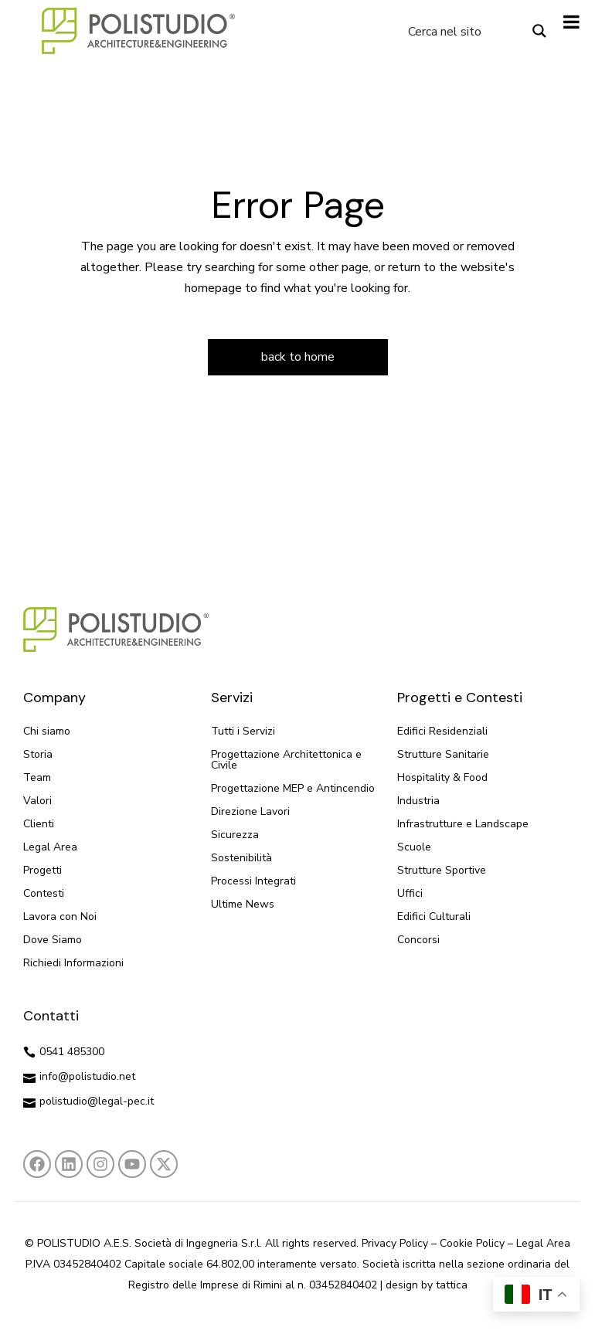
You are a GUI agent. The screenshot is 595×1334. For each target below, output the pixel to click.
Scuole (414, 847)
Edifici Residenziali (442, 731)
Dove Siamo (52, 939)
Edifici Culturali (434, 916)
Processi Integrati (253, 881)
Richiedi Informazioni (73, 963)
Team (37, 777)
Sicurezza (235, 834)
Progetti (42, 870)
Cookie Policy (472, 1243)
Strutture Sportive (441, 870)
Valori (37, 800)
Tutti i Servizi (243, 731)
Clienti (38, 823)
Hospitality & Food (442, 777)
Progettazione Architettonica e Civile (286, 759)
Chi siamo (46, 731)
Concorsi (418, 939)
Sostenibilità (241, 857)
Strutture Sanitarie (443, 754)
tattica (452, 1285)
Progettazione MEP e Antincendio (293, 788)
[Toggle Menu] (571, 21)
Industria (418, 800)
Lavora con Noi (60, 916)
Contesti (43, 893)
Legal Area (50, 847)
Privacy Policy (395, 1243)
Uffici (410, 893)
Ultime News (242, 904)
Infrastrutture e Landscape (463, 823)
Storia (38, 754)
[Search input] (463, 31)
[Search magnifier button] (539, 31)
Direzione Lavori (250, 811)
